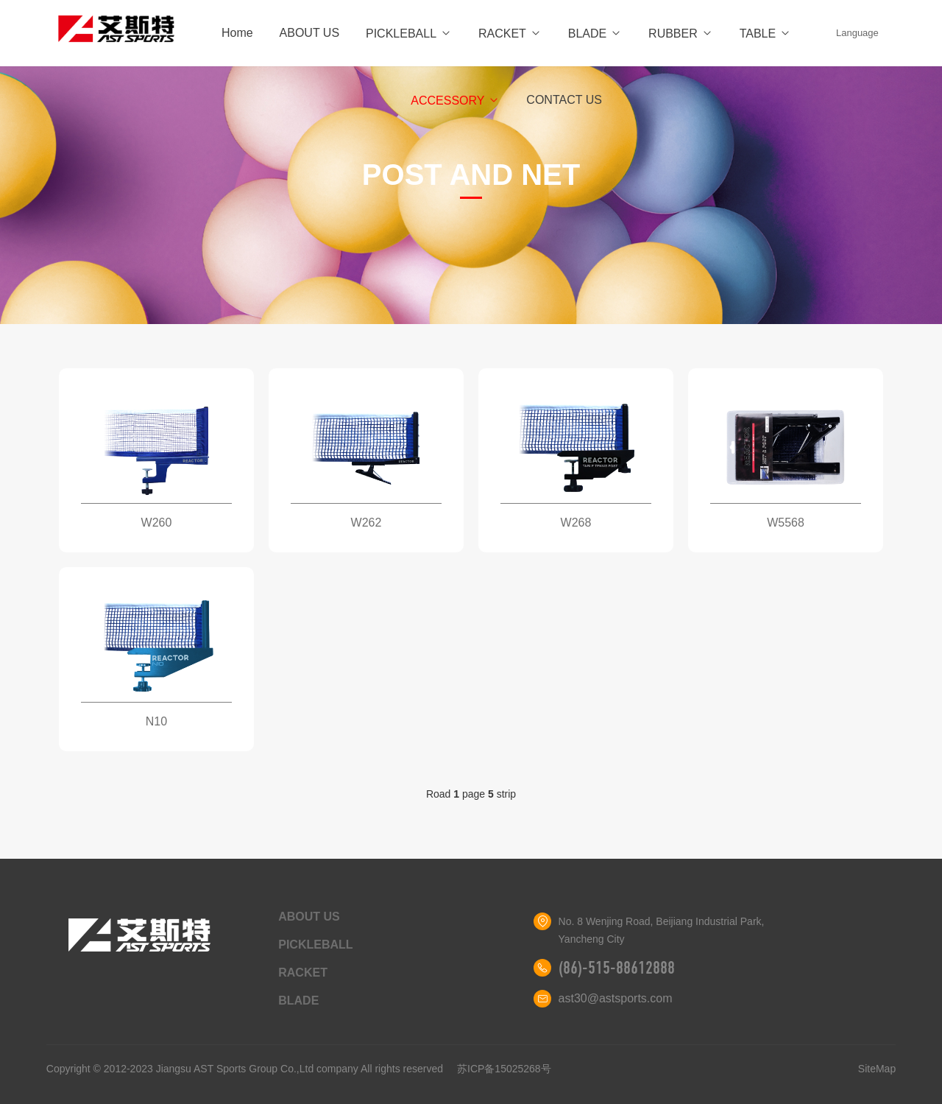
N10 (156, 721)
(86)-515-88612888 (617, 967)
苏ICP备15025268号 (504, 1069)
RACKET (510, 33)
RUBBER (680, 33)
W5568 (785, 522)
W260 (156, 522)
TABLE (766, 33)
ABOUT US (310, 33)
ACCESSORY (455, 100)
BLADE (595, 33)
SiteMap (877, 1069)
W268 (576, 522)
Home (237, 33)
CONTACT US (564, 100)
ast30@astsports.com (616, 998)
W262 (366, 522)
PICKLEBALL (409, 33)
